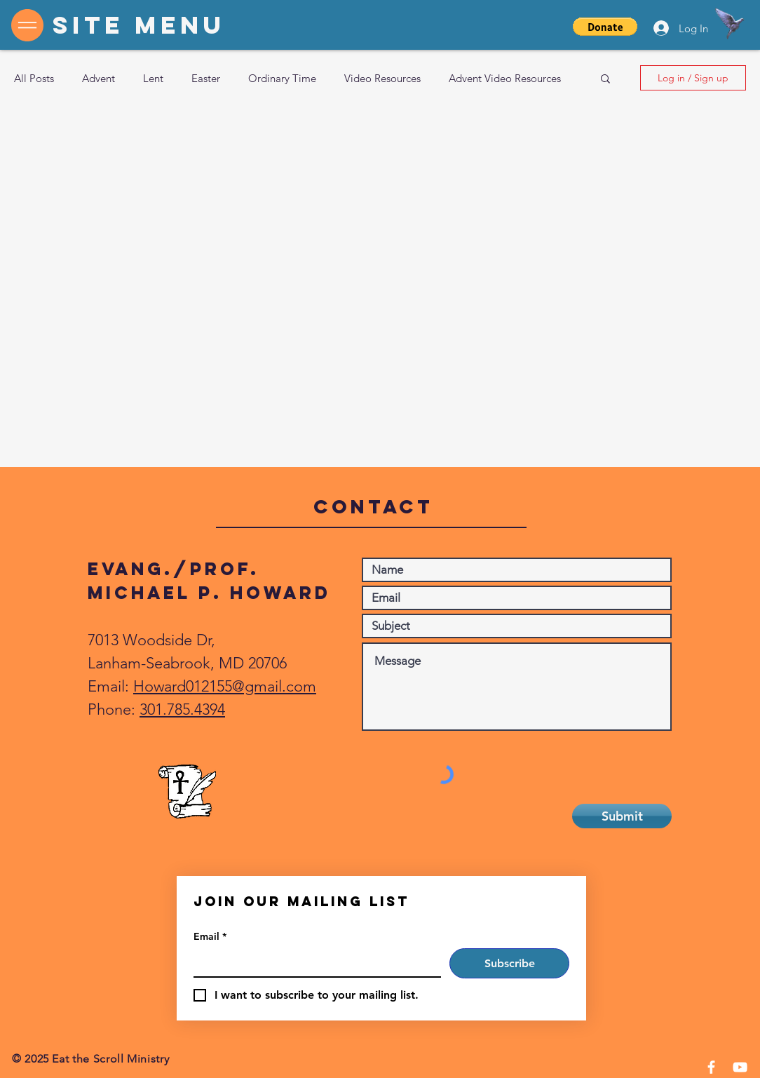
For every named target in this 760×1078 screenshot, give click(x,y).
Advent (98, 78)
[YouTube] (740, 1067)
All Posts (34, 78)
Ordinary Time (282, 78)
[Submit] (622, 816)
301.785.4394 (182, 709)
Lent (153, 78)
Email (210, 937)
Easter (205, 78)
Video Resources (382, 78)
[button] (605, 27)
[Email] (313, 962)
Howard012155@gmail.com (224, 686)
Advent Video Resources (505, 78)
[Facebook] (711, 1067)
